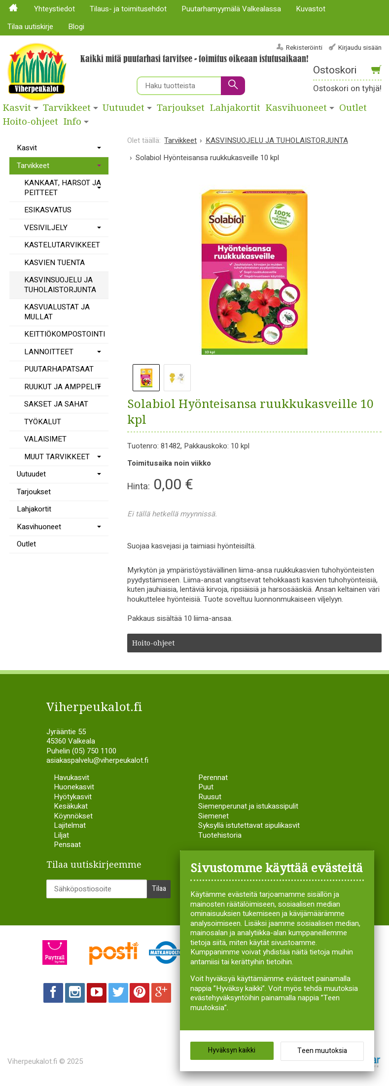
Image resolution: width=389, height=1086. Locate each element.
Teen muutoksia (322, 1052)
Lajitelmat (70, 825)
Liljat (61, 835)
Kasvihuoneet (296, 107)
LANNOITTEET (48, 351)
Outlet (26, 544)
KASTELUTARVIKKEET (62, 244)
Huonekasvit (74, 786)
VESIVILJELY (46, 227)
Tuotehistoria (220, 835)
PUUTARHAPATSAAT (59, 369)
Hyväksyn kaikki (231, 1051)
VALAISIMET (45, 439)
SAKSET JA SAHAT (56, 404)
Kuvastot (310, 8)
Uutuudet (123, 107)
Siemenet (213, 816)
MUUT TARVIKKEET (57, 456)
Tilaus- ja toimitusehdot (128, 8)
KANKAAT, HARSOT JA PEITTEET (62, 187)
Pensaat (67, 844)
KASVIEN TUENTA (54, 262)
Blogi (76, 26)
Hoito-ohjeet (30, 121)
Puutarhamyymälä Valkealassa (231, 8)
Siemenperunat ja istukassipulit (248, 806)
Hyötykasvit (73, 796)
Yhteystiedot (54, 8)
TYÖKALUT (42, 421)
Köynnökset (73, 816)
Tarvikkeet (67, 107)
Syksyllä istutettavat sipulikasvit (249, 825)
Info (72, 121)
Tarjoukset (181, 107)
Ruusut (209, 796)
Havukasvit (71, 777)
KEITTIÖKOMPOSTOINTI (64, 334)
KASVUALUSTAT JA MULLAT (57, 312)
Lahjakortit (235, 107)
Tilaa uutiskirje (30, 26)
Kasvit (17, 107)
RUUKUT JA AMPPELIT (62, 386)
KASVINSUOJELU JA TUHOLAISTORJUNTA (60, 284)
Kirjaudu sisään (360, 47)
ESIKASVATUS (47, 209)
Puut (205, 786)
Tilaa (159, 888)
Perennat (213, 777)
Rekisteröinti (304, 47)
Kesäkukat (71, 806)
